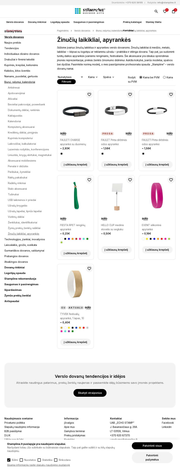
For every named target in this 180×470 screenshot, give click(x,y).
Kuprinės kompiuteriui (20, 138)
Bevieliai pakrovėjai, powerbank (26, 104)
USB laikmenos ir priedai (22, 199)
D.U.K (7, 435)
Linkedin (167, 426)
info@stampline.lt (166, 2)
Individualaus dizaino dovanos (21, 53)
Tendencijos (11, 48)
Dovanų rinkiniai (37, 22)
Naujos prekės (12, 42)
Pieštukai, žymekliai (19, 171)
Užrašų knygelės (17, 205)
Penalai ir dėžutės (18, 166)
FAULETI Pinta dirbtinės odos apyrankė (155, 142)
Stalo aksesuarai (17, 188)
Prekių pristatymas (74, 435)
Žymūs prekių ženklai (17, 295)
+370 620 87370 (120, 435)
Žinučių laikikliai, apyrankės (23, 233)
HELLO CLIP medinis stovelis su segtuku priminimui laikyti (112, 227)
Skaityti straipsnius (90, 392)
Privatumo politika (14, 422)
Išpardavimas (14, 30)
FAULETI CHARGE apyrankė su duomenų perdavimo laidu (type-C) (74, 142)
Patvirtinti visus (152, 445)
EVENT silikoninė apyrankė (151, 227)
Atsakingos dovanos (16, 261)
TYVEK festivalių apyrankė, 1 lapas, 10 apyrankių (72, 316)
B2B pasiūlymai (13, 431)
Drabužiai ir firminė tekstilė (19, 59)
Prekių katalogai (132, 22)
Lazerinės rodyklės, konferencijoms (28, 149)
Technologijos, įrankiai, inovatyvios (24, 239)
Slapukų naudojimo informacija (22, 426)
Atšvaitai (12, 98)
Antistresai (14, 87)
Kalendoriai (14, 121)
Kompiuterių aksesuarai (21, 126)
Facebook (168, 422)
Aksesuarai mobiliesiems (22, 160)
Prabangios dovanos (16, 256)
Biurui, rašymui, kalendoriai (19, 81)
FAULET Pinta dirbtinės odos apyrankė (114, 142)
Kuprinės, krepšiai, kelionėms (21, 65)
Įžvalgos (69, 422)
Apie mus (69, 426)
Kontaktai (128, 30)
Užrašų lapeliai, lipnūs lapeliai (25, 211)
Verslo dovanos (15, 22)
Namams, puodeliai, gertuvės (21, 76)
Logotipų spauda (59, 22)
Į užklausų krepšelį (75, 164)
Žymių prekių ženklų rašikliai (24, 228)
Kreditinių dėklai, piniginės (23, 132)
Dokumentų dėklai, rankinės (24, 110)
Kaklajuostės (15, 115)
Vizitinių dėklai (16, 216)
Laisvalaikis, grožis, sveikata (20, 244)
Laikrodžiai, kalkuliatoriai (22, 143)
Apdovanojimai (16, 93)
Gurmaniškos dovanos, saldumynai (24, 250)
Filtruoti (66, 81)
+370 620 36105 (134, 2)
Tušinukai (13, 194)
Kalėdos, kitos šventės (17, 70)
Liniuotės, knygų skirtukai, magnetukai (30, 155)
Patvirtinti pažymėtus (152, 457)
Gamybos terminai (74, 431)
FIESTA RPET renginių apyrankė (72, 227)
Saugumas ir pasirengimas (88, 22)
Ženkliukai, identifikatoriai (22, 222)
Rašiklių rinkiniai (17, 183)
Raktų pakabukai (17, 177)
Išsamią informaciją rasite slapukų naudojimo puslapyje (38, 465)
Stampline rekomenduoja (20, 278)
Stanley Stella (153, 22)
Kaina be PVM (149, 77)
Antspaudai (11, 301)
